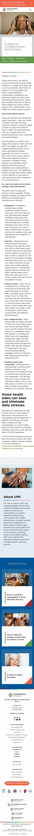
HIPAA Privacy (17, 774)
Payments (17, 756)
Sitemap (23, 833)
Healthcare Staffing (17, 713)
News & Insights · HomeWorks (14, 58)
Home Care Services (17, 724)
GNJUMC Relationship (17, 777)
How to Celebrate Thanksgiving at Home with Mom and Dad (16, 598)
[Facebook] (14, 719)
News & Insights (17, 764)
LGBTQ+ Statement (17, 772)
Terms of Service (23, 830)
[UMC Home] (10, 9)
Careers (17, 754)
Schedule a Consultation (17, 783)
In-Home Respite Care (17, 739)
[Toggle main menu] (30, 9)
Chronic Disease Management (17, 737)
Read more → (22, 5)
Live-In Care (17, 732)
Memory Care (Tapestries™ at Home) (17, 735)
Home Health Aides (17, 727)
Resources (17, 761)
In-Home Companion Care (17, 730)
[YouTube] (19, 719)
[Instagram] (17, 719)
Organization (17, 769)
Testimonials (17, 749)
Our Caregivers (17, 747)
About (17, 752)
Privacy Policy (12, 830)
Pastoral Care (17, 742)
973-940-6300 (17, 710)
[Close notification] (30, 3)
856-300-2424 (17, 708)
